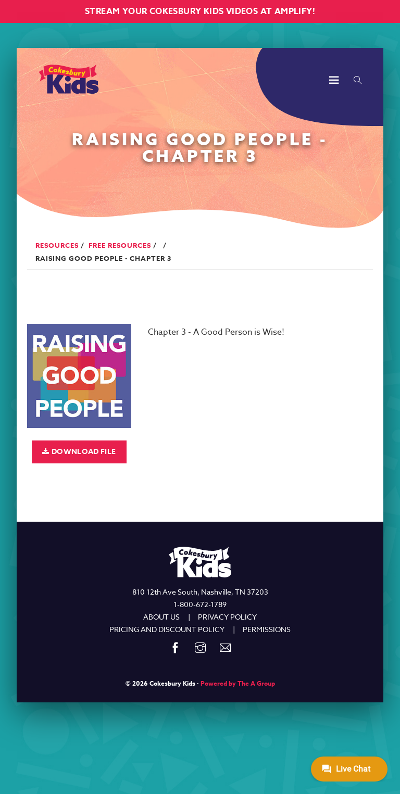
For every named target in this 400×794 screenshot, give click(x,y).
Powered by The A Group (238, 683)
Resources (57, 245)
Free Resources (120, 245)
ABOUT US (161, 617)
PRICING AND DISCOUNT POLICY (166, 629)
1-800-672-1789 (200, 604)
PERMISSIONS (267, 629)
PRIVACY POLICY (227, 617)
